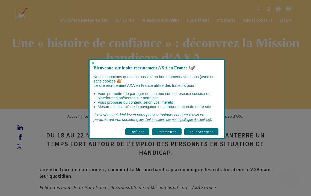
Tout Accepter (201, 131)
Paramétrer (167, 131)
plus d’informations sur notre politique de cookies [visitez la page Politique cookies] (174, 120)
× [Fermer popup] (93, 63)
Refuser (137, 131)
